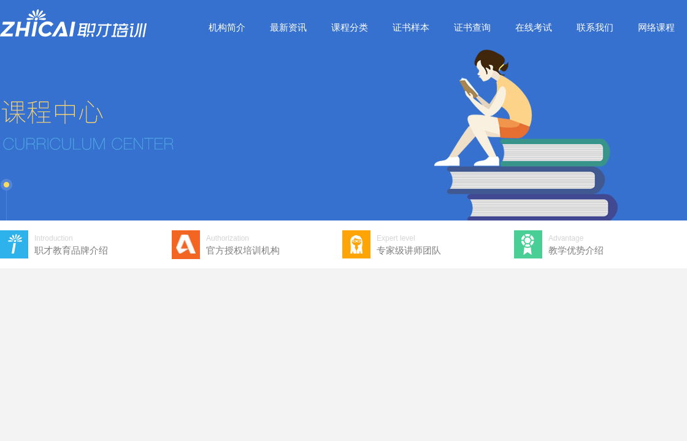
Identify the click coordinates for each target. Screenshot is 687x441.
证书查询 (472, 27)
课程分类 (349, 27)
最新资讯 (288, 27)
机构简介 (227, 27)
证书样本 (411, 27)
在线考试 (533, 27)
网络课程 (656, 27)
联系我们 (595, 27)
